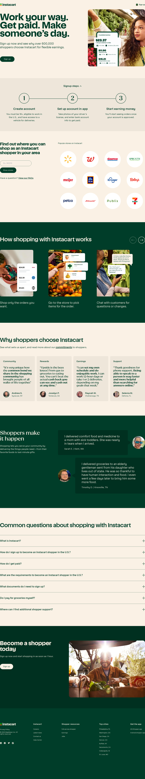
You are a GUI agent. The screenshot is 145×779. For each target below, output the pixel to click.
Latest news (37, 732)
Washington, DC (104, 732)
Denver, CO (103, 740)
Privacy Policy (5, 729)
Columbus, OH (104, 761)
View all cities (103, 765)
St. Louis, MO (103, 754)
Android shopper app (137, 732)
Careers (36, 729)
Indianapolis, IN (104, 751)
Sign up (7, 59)
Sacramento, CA (105, 747)
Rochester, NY (104, 758)
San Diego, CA (104, 736)
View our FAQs (25, 178)
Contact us (37, 736)
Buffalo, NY (103, 743)
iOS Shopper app (136, 729)
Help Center (37, 740)
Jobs (63, 736)
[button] (72, 105)
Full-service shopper (69, 729)
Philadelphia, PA (104, 729)
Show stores (8, 170)
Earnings (65, 732)
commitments (64, 347)
